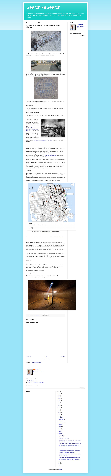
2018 (59, 407)
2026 (59, 393)
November (61, 419)
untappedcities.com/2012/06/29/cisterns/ (55, 237)
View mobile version (46, 359)
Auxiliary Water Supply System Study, (48, 232)
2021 (59, 402)
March (60, 433)
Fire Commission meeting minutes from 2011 (43, 140)
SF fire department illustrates (50, 155)
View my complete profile (38, 371)
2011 (59, 463)
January (61, 436)
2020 (59, 403)
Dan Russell (80, 24)
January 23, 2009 (57, 232)
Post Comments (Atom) (36, 362)
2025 (59, 395)
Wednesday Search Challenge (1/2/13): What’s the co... (70, 459)
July (60, 426)
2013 (59, 416)
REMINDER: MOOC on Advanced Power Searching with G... (71, 447)
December (61, 417)
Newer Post (29, 356)
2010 (59, 465)
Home (46, 356)
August (60, 424)
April (60, 431)
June (60, 428)
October (61, 421)
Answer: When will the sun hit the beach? (67, 452)
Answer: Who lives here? (64, 438)
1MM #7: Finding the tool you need (66, 441)
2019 (59, 405)
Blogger (60, 469)
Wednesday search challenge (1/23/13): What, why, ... (69, 445)
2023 (59, 398)
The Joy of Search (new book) (33, 380)
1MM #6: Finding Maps (63, 455)
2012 (59, 462)
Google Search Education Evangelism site (35, 382)
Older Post (63, 356)
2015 (59, 412)
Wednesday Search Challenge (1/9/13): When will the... (70, 454)
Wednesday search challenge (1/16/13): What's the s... (70, 450)
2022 (59, 400)
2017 (59, 409)
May (60, 429)
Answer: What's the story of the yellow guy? (67, 448)
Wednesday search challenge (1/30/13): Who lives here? (70, 440)
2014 (59, 414)
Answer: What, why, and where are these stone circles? (70, 443)
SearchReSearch (43, 7)
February (61, 435)
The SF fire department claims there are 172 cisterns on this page (32, 129)
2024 (59, 396)
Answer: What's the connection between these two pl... (70, 457)
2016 (59, 410)
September (61, 422)
